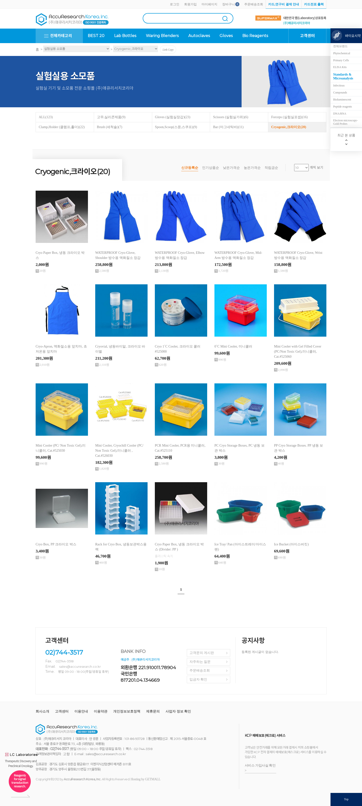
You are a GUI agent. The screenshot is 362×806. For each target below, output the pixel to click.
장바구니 (228, 4)
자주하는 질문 (200, 662)
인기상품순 (210, 168)
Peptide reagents (342, 106)
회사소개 (42, 711)
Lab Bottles (125, 35)
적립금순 (271, 168)
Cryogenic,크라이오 (288, 127)
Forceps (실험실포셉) (289, 117)
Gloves (226, 35)
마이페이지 (209, 4)
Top (346, 799)
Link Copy (168, 49)
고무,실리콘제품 (111, 117)
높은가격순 (252, 168)
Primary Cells (341, 60)
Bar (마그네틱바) (228, 127)
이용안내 (81, 711)
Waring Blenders (162, 35)
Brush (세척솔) (109, 127)
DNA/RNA (339, 113)
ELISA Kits (339, 67)
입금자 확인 (198, 679)
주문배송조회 (253, 4)
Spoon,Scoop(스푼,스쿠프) (176, 127)
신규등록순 (189, 168)
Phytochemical (341, 53)
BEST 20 (96, 35)
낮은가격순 (231, 168)
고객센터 (62, 711)
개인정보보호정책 (126, 711)
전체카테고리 (61, 35)
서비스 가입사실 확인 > (260, 768)
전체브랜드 (340, 46)
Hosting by (145, 779)
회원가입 (190, 4)
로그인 (174, 4)
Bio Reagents (255, 35)
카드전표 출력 (314, 4)
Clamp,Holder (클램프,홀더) (62, 127)
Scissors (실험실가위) (230, 117)
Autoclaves (199, 35)
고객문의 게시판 (201, 653)
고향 (66, 754)
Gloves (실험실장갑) (172, 117)
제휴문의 (153, 711)
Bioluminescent (342, 99)
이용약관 (100, 711)
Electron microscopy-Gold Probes (345, 122)
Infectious (339, 85)
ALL (46, 117)
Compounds (340, 92)
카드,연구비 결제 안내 (283, 4)
